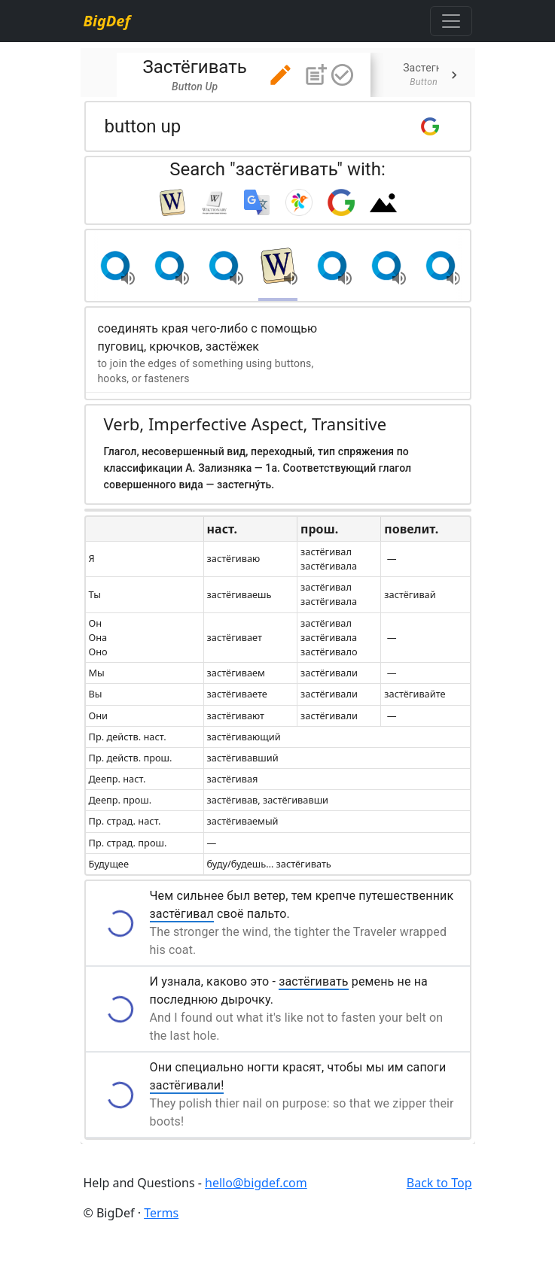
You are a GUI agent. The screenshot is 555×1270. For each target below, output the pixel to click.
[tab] (244, 75)
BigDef (107, 21)
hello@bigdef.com (256, 1182)
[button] (280, 75)
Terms (161, 1213)
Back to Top (439, 1182)
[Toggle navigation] (451, 21)
